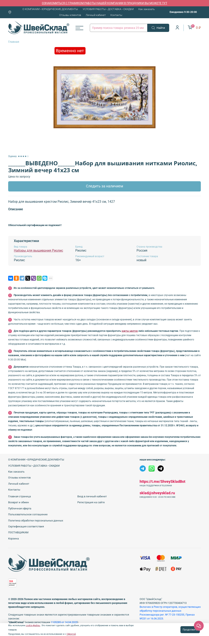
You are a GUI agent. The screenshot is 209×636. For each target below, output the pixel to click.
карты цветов (130, 331)
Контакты (116, 15)
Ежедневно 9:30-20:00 (183, 12)
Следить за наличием (104, 186)
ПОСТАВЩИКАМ (18, 532)
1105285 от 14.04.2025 (64, 622)
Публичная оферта (19, 508)
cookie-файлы (33, 625)
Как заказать (146, 9)
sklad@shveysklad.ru (157, 493)
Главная (13, 41)
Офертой (71, 634)
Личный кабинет (96, 15)
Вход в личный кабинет (92, 496)
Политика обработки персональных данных (35, 520)
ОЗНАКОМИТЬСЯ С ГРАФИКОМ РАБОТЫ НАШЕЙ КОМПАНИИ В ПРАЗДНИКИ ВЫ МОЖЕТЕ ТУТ (104, 3)
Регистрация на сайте (91, 502)
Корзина (13, 538)
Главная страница (19, 496)
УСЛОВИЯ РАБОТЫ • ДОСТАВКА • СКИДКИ (108, 9)
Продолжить (190, 629)
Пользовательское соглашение (28, 514)
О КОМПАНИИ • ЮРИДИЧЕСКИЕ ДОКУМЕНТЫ (50, 9)
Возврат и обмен (18, 502)
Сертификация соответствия (26, 526)
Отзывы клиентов (70, 15)
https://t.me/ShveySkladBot (162, 481)
